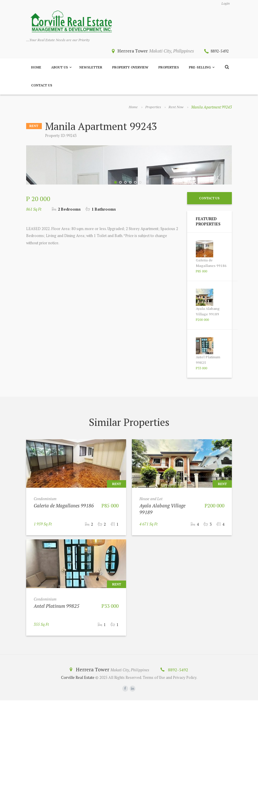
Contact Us (41, 86)
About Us (59, 68)
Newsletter (90, 68)
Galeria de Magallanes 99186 (211, 372)
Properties (168, 68)
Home (36, 68)
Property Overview (130, 68)
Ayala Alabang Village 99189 (208, 421)
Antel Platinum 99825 (57, 715)
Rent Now (176, 107)
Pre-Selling (200, 68)
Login (225, 3)
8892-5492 (218, 51)
